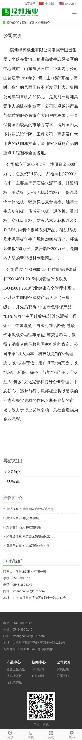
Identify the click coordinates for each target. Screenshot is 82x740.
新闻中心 (39, 662)
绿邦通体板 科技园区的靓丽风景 (28, 536)
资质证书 (63, 669)
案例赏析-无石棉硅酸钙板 (23, 527)
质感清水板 (14, 676)
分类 (51, 734)
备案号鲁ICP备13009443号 (21, 649)
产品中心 (14, 662)
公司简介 (44, 22)
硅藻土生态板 (16, 669)
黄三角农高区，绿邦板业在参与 (27, 545)
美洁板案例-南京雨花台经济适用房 (29, 509)
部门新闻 (38, 669)
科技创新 (38, 676)
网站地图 (48, 649)
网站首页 (28, 22)
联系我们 (13, 481)
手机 (31, 734)
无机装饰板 (14, 682)
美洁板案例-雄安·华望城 (22, 518)
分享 (10, 734)
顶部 (71, 734)
